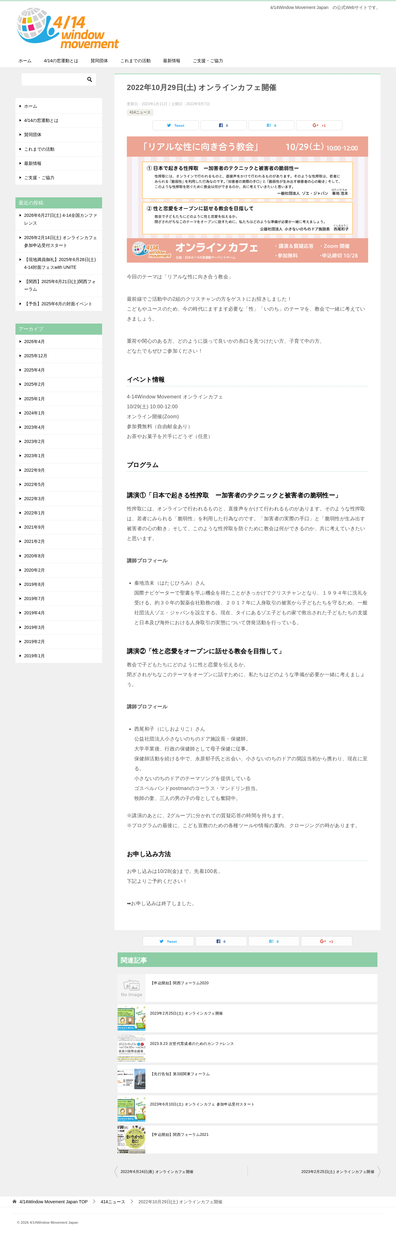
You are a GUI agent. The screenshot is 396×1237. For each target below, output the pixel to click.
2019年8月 (34, 584)
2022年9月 (34, 470)
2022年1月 (34, 512)
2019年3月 (34, 627)
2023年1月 (34, 455)
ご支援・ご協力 (208, 60)
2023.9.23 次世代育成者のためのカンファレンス (192, 1044)
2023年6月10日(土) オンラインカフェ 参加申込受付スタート (202, 1104)
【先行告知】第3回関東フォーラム (180, 1074)
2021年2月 (34, 541)
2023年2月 (34, 441)
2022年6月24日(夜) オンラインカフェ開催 (157, 1172)
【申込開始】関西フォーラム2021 (179, 1134)
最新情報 (171, 60)
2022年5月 (34, 484)
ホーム (25, 60)
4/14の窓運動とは (61, 60)
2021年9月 (34, 527)
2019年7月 (34, 598)
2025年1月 (34, 398)
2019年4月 (34, 612)
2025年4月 (34, 369)
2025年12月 (35, 355)
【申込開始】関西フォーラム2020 (179, 983)
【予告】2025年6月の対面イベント (58, 303)
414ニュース (140, 112)
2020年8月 (34, 555)
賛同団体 (99, 60)
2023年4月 (34, 427)
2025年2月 (34, 384)
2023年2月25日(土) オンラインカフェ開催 (186, 1013)
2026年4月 (34, 341)
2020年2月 (34, 570)
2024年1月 (34, 412)
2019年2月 (34, 641)
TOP (53, 1201)
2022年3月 (34, 498)
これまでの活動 (135, 60)
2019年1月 (34, 655)
